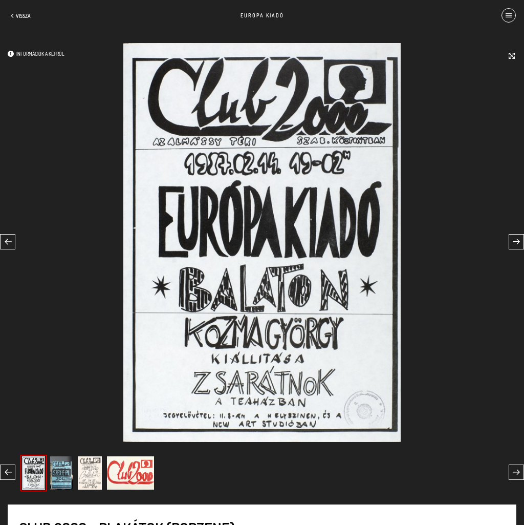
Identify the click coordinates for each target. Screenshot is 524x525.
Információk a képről (40, 54)
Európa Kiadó (262, 15)
